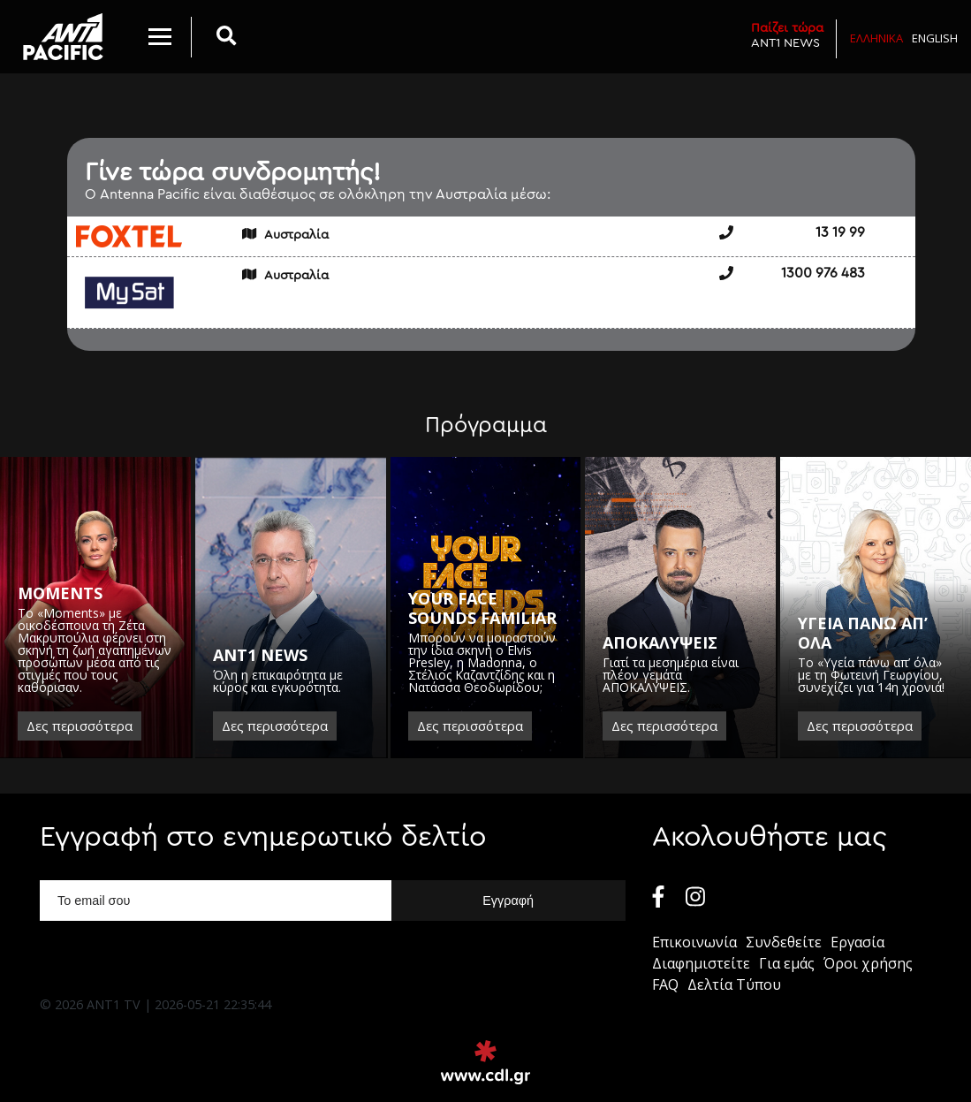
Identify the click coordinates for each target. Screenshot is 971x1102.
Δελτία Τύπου (734, 984)
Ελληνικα (876, 38)
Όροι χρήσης (868, 963)
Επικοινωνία (694, 942)
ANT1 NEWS (787, 34)
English (935, 38)
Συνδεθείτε (784, 942)
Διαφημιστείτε (701, 963)
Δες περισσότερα (80, 725)
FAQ (665, 984)
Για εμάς (787, 963)
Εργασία (857, 942)
